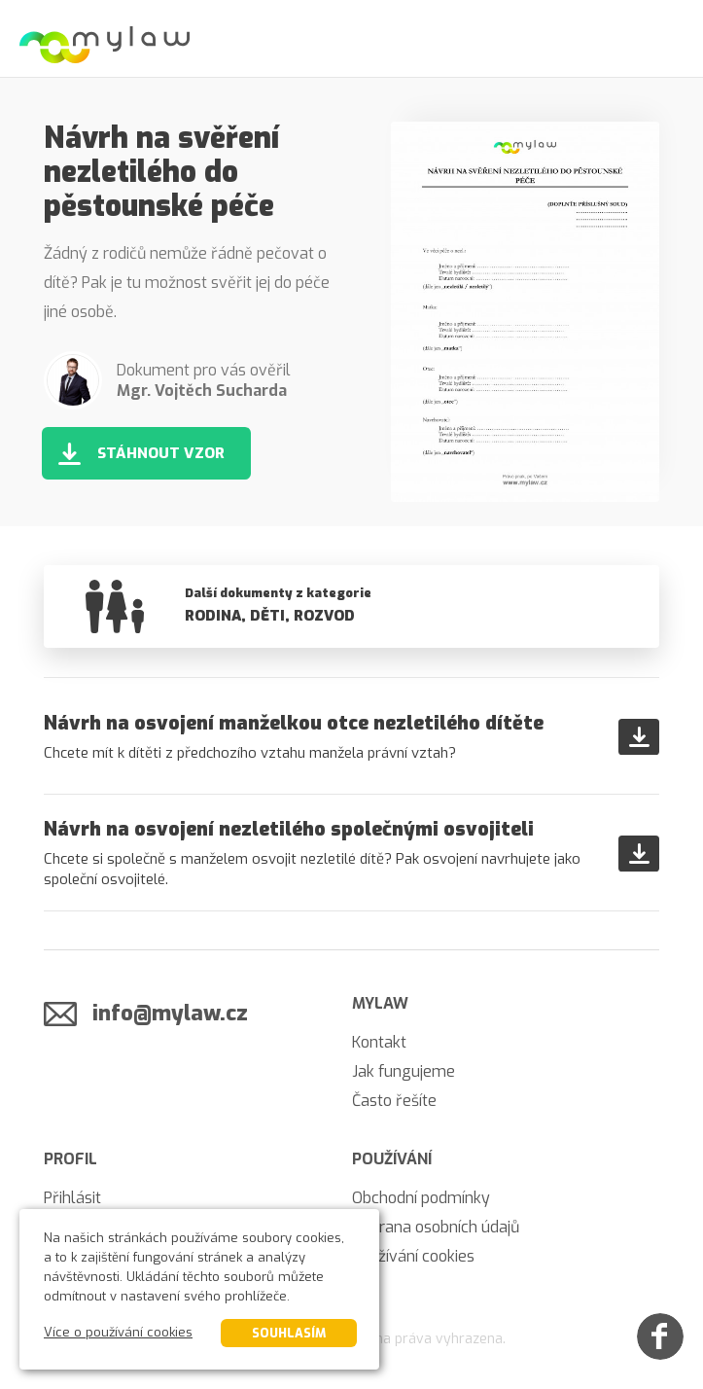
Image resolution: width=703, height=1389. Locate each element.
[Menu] (664, 39)
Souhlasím (289, 1333)
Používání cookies (413, 1256)
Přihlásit (72, 1198)
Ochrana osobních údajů (435, 1227)
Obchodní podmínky (421, 1198)
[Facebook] (660, 1336)
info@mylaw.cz (170, 1013)
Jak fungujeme (403, 1071)
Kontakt (379, 1042)
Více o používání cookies (118, 1332)
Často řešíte (394, 1100)
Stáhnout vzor (161, 453)
